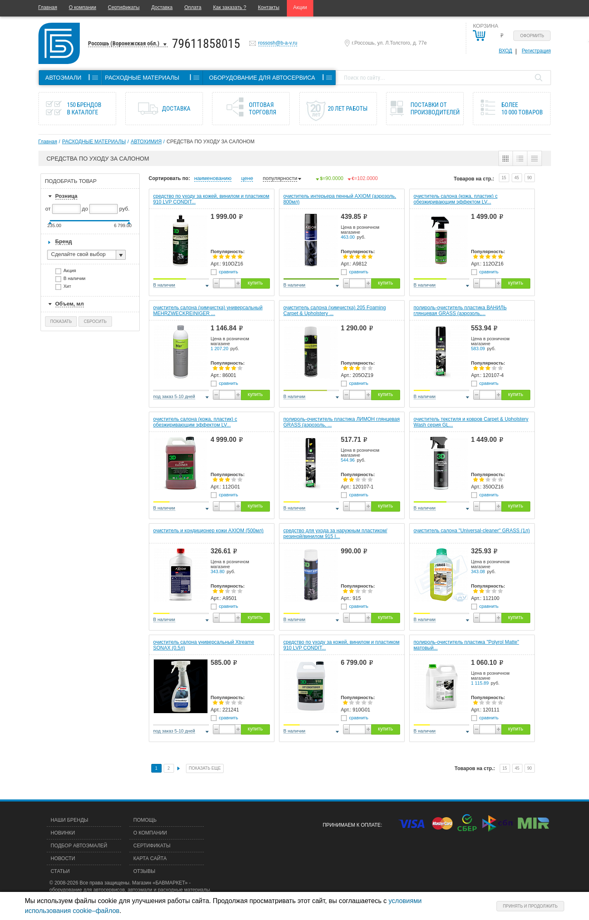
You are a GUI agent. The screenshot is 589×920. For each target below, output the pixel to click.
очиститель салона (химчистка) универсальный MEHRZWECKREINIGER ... (208, 310)
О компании (82, 7)
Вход (505, 51)
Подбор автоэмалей (79, 846)
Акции (300, 7)
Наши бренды (69, 820)
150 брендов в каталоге (84, 108)
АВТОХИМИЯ (146, 142)
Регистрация (536, 51)
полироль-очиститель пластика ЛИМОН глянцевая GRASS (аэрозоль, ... (342, 422)
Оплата (192, 7)
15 (503, 177)
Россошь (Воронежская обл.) (124, 43)
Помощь (145, 820)
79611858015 (206, 43)
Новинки (63, 833)
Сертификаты (124, 7)
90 (529, 177)
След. (178, 768)
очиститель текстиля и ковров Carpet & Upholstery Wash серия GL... (471, 422)
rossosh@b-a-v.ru (278, 43)
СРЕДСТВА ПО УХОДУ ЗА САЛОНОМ (211, 142)
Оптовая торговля (262, 108)
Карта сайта (150, 858)
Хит (70, 287)
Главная (47, 7)
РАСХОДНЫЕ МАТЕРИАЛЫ (94, 142)
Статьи (60, 871)
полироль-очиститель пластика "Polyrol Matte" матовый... (466, 645)
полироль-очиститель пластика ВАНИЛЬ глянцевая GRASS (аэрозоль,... (460, 310)
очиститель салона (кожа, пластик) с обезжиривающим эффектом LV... (456, 199)
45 (516, 177)
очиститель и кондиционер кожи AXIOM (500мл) (208, 531)
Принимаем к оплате (352, 825)
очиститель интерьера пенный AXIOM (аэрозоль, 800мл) (340, 199)
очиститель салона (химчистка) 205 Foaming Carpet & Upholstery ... (335, 310)
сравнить (228, 271)
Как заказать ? (229, 7)
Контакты (268, 7)
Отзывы (144, 871)
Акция (73, 271)
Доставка (162, 7)
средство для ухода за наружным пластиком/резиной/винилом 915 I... (335, 533)
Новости (63, 858)
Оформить (532, 35)
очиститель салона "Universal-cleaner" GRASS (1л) (472, 531)
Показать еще (205, 768)
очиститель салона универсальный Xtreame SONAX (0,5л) (203, 645)
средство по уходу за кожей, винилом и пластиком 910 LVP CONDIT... (211, 199)
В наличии (77, 279)
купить (255, 283)
